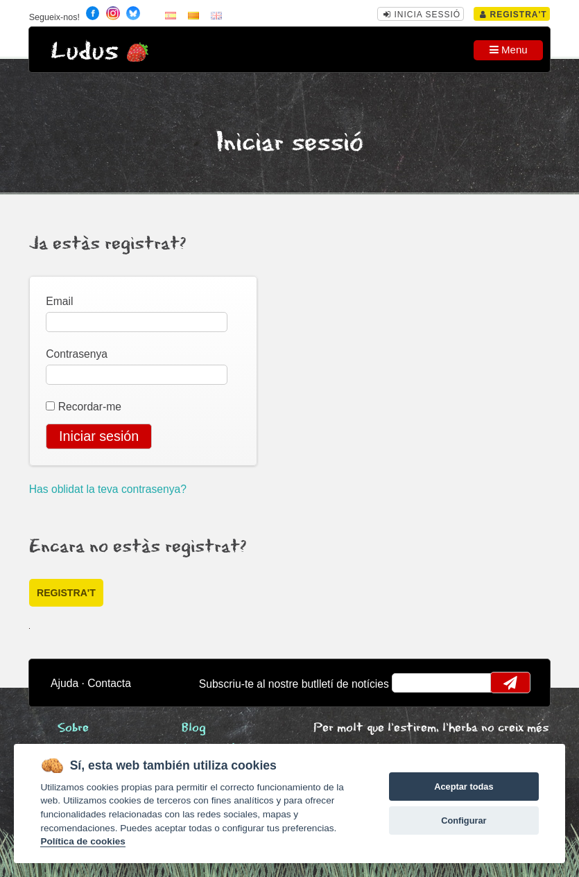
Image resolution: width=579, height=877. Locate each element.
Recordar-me (89, 407)
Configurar (463, 820)
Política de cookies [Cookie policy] (82, 841)
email (411, 683)
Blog (194, 728)
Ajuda (64, 683)
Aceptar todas (463, 786)
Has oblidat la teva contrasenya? (108, 489)
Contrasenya (76, 354)
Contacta (109, 683)
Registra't (513, 14)
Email (59, 301)
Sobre (73, 728)
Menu (509, 49)
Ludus (85, 52)
